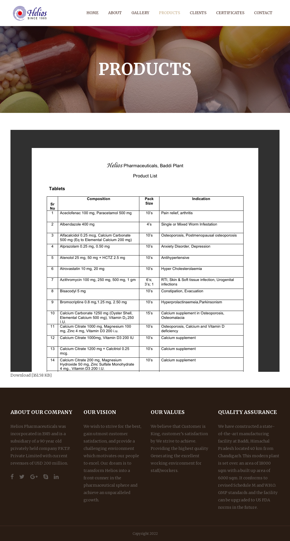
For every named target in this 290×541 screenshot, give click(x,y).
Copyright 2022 (145, 533)
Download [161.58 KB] (31, 375)
